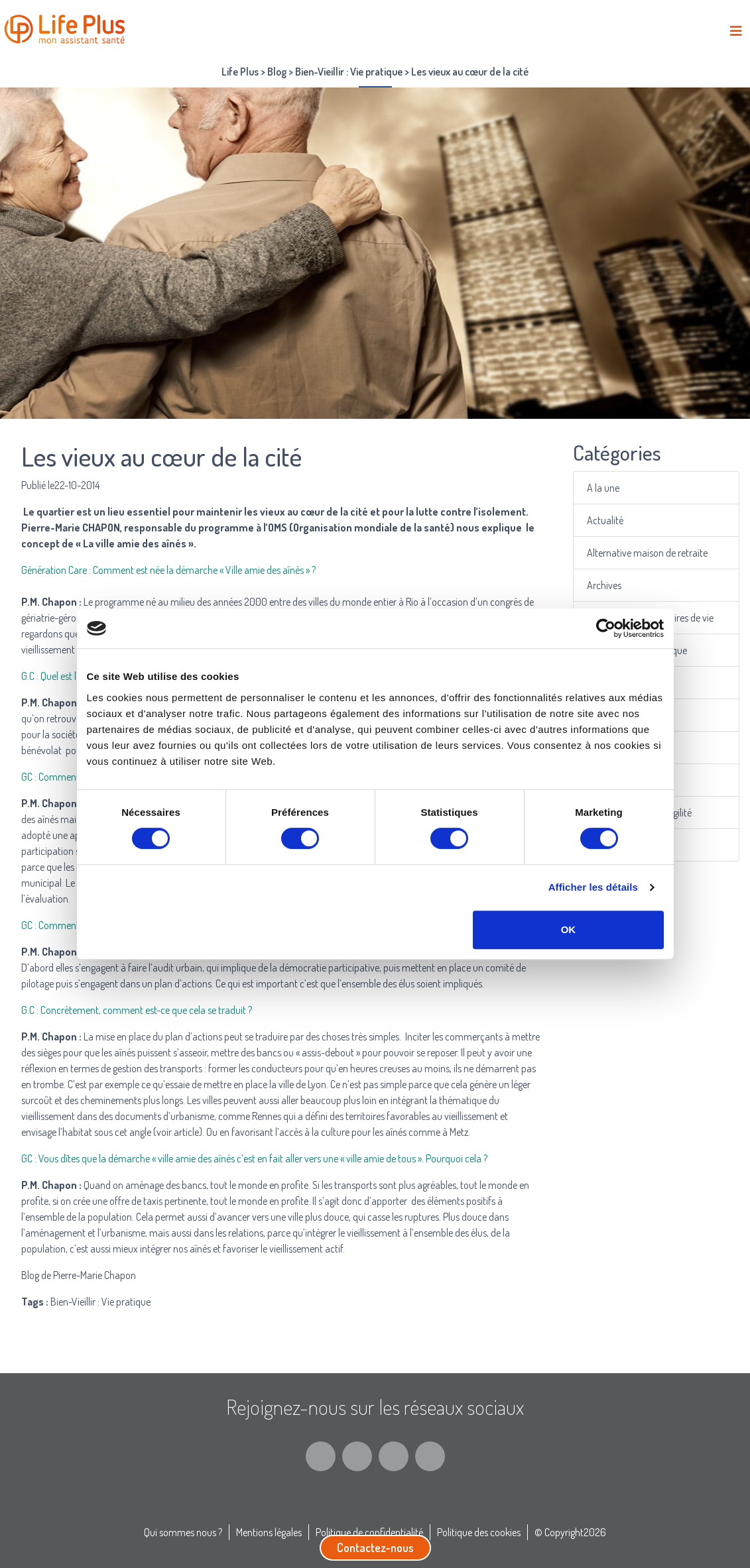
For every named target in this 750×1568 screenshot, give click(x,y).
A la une (605, 487)
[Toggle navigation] (736, 30)
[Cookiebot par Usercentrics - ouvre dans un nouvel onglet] (606, 628)
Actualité (606, 520)
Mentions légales (269, 1532)
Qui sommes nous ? (183, 1532)
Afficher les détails (593, 887)
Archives (605, 585)
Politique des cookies (479, 1532)
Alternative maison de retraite (647, 552)
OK (568, 929)
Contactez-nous (375, 1547)
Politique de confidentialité (369, 1532)
